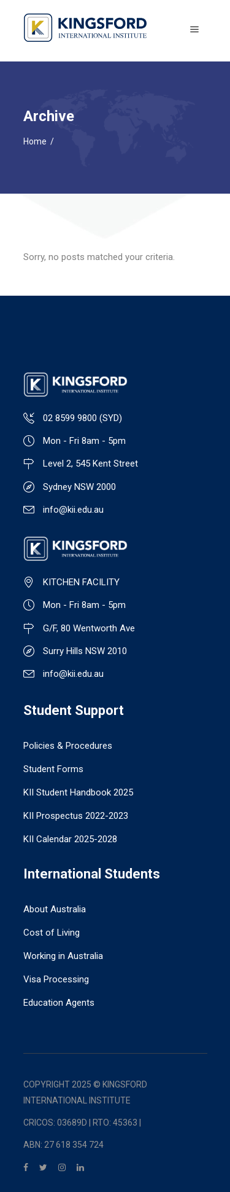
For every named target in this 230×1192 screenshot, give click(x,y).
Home (35, 141)
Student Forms (53, 769)
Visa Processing (56, 979)
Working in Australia (63, 955)
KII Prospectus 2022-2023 (75, 815)
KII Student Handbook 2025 (78, 792)
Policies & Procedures (67, 745)
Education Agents (58, 1002)
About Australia (54, 909)
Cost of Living (51, 932)
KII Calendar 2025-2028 (70, 839)
